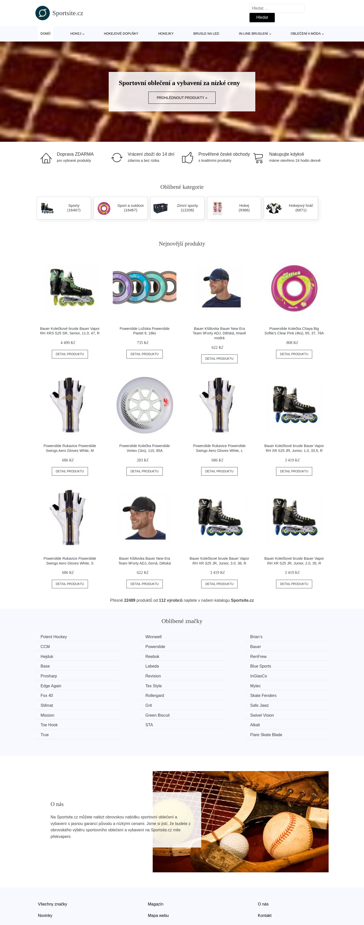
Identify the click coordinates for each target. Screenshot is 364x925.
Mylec (122, 675)
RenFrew (50, 656)
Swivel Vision (204, 694)
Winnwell (125, 637)
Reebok (274, 646)
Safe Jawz (276, 684)
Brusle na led (206, 33)
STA (45, 703)
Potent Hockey (55, 637)
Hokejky (166, 33)
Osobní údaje (160, 895)
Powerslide (51, 646)
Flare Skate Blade (283, 703)
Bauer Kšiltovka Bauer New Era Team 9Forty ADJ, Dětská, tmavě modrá (219, 333)
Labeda (199, 656)
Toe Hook (276, 694)
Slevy (43, 895)
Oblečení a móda (306, 33)
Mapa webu (158, 884)
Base (121, 656)
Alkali (122, 703)
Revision (124, 665)
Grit (195, 684)
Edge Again (277, 665)
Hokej (75, 33)
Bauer (122, 646)
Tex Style (50, 675)
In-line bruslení (253, 33)
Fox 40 (198, 675)
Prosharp (50, 665)
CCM (272, 637)
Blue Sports (277, 656)
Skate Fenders (55, 684)
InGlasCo (200, 665)
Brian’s (198, 637)
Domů (45, 33)
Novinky (45, 884)
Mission (48, 694)
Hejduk (198, 646)
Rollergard (276, 675)
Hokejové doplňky (121, 33)
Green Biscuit (129, 694)
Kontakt (264, 884)
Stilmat (123, 684)
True (196, 703)
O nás (263, 872)
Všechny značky (52, 872)
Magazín (155, 872)
